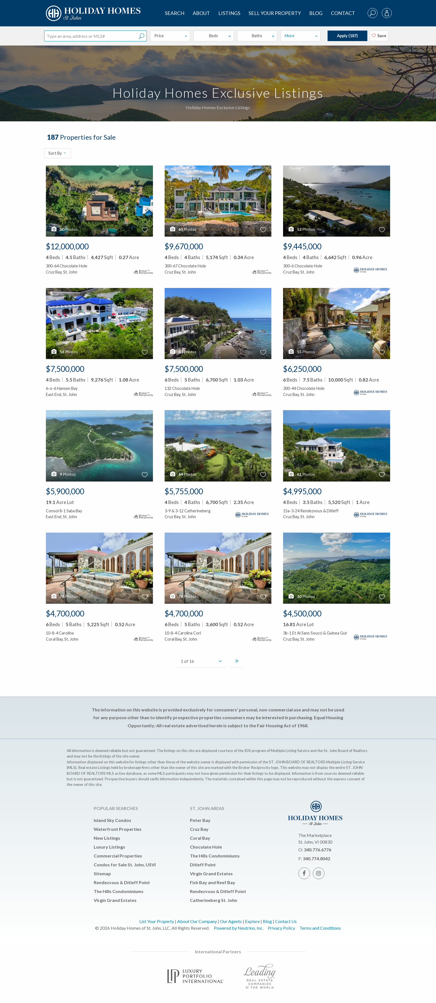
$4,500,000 (302, 613)
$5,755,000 (184, 491)
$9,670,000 (184, 246)
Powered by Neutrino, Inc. (238, 928)
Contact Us (286, 921)
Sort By (57, 153)
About (201, 13)
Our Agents (231, 921)
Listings (229, 13)
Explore (252, 921)
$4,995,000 (302, 491)
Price (171, 35)
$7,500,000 (65, 368)
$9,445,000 (302, 246)
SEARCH (174, 13)
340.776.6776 (317, 849)
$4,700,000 (65, 613)
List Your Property (156, 921)
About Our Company (197, 921)
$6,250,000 (302, 368)
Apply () (347, 35)
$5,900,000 (65, 491)
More (301, 35)
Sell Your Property (275, 13)
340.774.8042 (316, 858)
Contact (343, 13)
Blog (316, 13)
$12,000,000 (67, 246)
